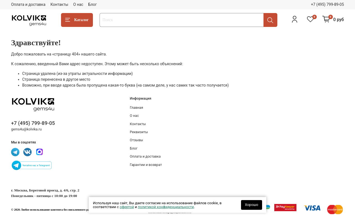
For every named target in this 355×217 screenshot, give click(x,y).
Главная (136, 107)
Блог (92, 4)
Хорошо (251, 205)
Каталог (77, 19)
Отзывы (136, 140)
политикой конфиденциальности (166, 207)
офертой (127, 207)
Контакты (59, 4)
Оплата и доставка (28, 4)
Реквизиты (139, 132)
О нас (78, 4)
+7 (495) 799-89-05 (327, 4)
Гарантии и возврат (146, 165)
